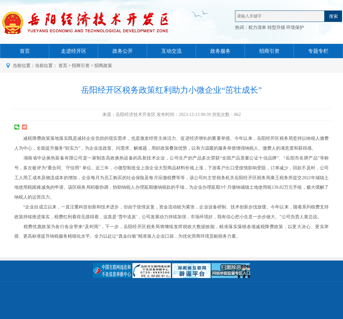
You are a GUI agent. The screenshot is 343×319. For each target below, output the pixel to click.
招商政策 (103, 65)
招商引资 (81, 65)
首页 (62, 65)
